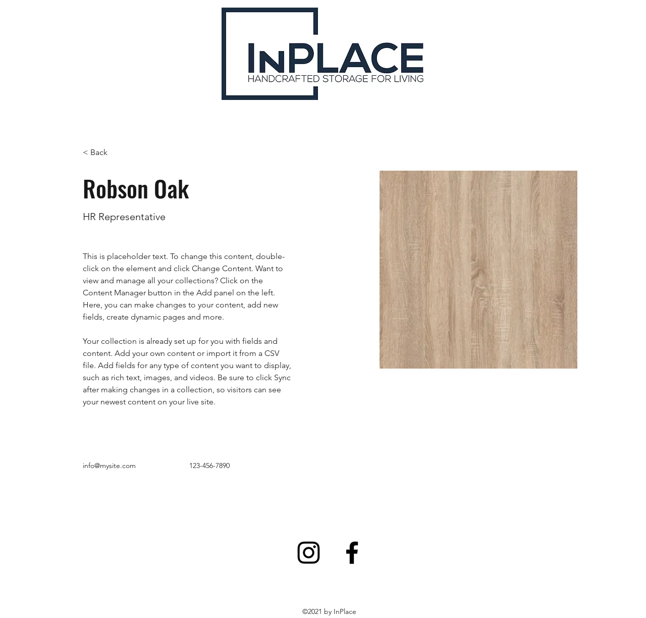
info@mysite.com (109, 465)
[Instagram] (309, 553)
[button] (103, 152)
